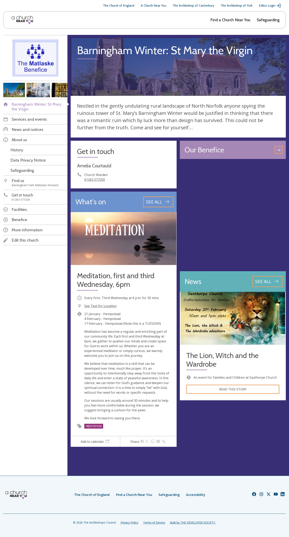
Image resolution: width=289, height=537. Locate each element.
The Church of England (118, 5)
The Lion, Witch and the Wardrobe (222, 359)
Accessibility (195, 495)
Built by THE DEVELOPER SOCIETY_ (193, 522)
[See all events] (158, 201)
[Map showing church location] (233, 215)
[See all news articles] (267, 281)
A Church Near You (153, 5)
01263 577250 (94, 179)
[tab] (95, 441)
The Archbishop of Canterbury (193, 5)
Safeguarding (268, 19)
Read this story (233, 389)
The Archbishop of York (236, 5)
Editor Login (270, 5)
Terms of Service (154, 522)
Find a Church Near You (230, 19)
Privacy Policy (129, 522)
